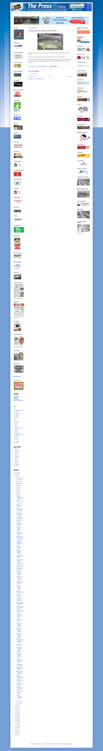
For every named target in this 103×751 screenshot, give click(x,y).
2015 (16, 720)
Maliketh (61, 743)
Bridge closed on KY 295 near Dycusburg (19, 672)
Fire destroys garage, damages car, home (19, 542)
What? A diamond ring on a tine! (19, 611)
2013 (16, 723)
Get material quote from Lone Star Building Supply (19, 650)
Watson (16, 442)
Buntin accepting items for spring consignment (19, 561)
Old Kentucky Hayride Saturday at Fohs (19, 655)
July (17, 487)
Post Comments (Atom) (39, 78)
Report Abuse (17, 376)
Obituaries (42, 12)
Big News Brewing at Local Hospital (19, 677)
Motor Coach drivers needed (19, 592)
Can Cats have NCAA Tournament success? (19, 578)
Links (68, 12)
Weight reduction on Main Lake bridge (19, 603)
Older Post (69, 76)
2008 (16, 733)
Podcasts (17, 465)
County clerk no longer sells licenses (19, 668)
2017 (16, 716)
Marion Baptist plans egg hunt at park (19, 607)
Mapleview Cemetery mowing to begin (19, 635)
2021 (16, 709)
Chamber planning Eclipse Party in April (19, 697)
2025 (16, 474)
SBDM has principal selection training (18, 552)
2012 (16, 725)
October (18, 481)
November (18, 479)
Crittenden (17, 415)
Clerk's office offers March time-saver (19, 688)
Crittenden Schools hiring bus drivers (19, 497)
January (18, 702)
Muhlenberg (17, 433)
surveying (17, 441)
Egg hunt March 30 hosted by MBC (19, 556)
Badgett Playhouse (19, 410)
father (16, 418)
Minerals (16, 429)
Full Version (15, 12)
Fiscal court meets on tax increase (19, 684)
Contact (49, 12)
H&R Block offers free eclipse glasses (19, 583)
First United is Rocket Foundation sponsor (19, 573)
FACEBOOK (16, 396)
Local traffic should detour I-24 (19, 620)
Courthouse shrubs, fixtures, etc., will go (19, 587)
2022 (16, 707)
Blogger (71, 743)
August (17, 485)
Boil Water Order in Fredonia (19, 568)
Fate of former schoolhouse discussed (19, 510)
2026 (16, 472)
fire (15, 420)
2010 (16, 729)
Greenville (17, 421)
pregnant (17, 437)
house (16, 423)
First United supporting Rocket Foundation (19, 630)
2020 (16, 710)
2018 (16, 714)
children (16, 411)
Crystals (16, 416)
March (17, 494)
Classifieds (17, 456)
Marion (16, 426)
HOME (16, 449)
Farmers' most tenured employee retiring (19, 625)
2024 (16, 476)
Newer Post (31, 76)
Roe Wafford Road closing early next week (19, 661)
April (17, 492)
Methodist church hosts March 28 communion (19, 538)
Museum (16, 436)
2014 (16, 722)
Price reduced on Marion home (19, 518)
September (18, 483)
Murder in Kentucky (19, 434)
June (17, 489)
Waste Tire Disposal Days (19, 680)
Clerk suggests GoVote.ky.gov (19, 665)
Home (30, 12)
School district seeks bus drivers (19, 524)
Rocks (16, 439)
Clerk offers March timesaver (18, 547)
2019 (16, 712)
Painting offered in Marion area (19, 565)
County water (17, 413)
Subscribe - (23, 12)
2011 (16, 727)
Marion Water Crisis (19, 428)
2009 (16, 731)
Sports (35, 12)
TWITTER (16, 397)
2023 (16, 705)
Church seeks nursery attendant (19, 599)
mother (16, 431)
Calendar (73, 12)
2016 (16, 718)
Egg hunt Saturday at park (19, 505)
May (17, 491)
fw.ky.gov (30, 62)
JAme (16, 425)
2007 (16, 735)
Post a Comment (34, 73)
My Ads (62, 12)
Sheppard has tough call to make (19, 533)
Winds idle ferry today (19, 521)
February (18, 701)
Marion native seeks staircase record (19, 529)
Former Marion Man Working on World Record (19, 640)
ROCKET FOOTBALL (18, 400)
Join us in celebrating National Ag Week (19, 615)
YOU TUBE (16, 399)
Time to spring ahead (19, 645)
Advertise (55, 12)
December (18, 478)
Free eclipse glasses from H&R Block (19, 514)
